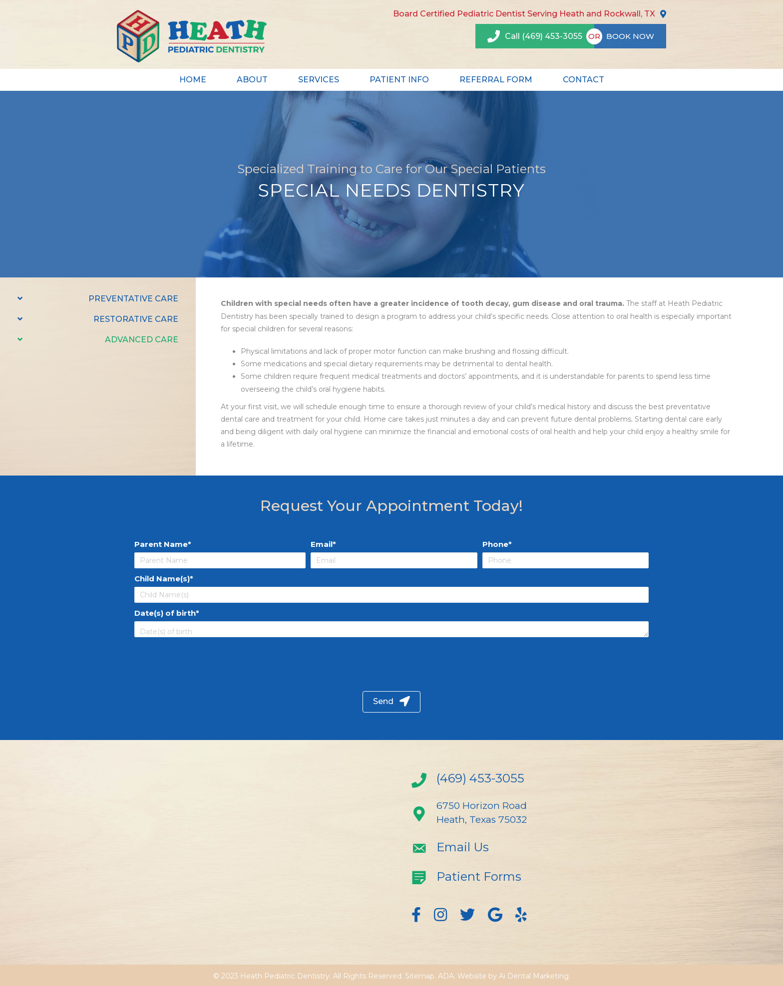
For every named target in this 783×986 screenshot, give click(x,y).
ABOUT (252, 79)
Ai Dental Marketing (534, 976)
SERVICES (318, 79)
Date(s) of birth (165, 613)
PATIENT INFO (399, 79)
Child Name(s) (162, 578)
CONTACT (583, 79)
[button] (391, 702)
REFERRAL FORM (495, 79)
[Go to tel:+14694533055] (494, 781)
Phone (495, 544)
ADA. (446, 976)
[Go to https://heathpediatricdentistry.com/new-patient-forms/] (494, 879)
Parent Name (161, 544)
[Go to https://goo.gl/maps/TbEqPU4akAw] (494, 815)
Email (322, 544)
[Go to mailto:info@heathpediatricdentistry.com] (494, 850)
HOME (192, 79)
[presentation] (215, 661)
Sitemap (419, 976)
